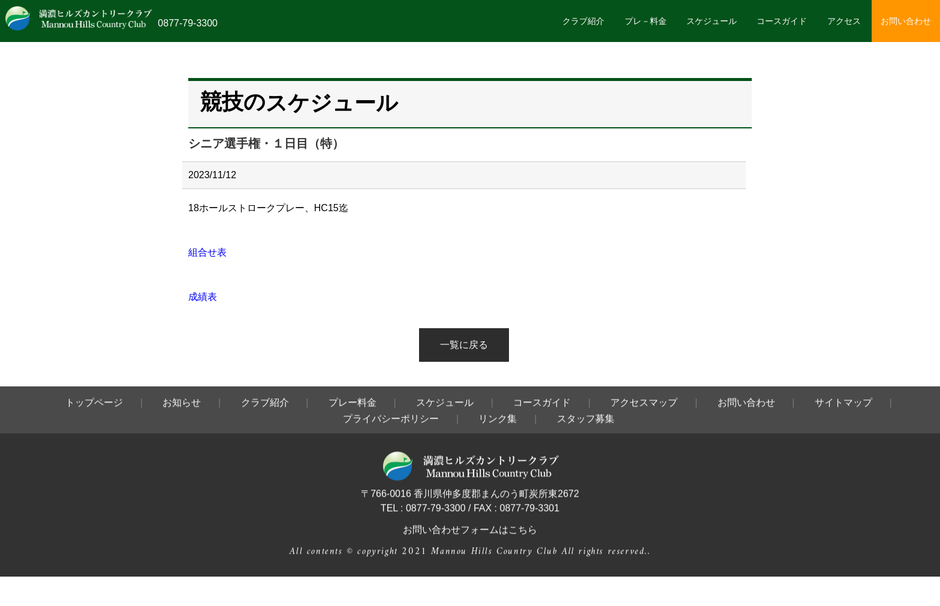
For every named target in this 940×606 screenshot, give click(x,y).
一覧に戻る (464, 345)
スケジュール (711, 21)
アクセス (844, 21)
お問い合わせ (906, 21)
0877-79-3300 (188, 23)
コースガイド (782, 21)
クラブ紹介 (583, 21)
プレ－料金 (646, 21)
